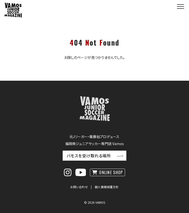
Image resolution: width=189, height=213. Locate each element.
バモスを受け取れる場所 (89, 156)
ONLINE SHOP (111, 172)
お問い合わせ (79, 187)
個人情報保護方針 (107, 187)
